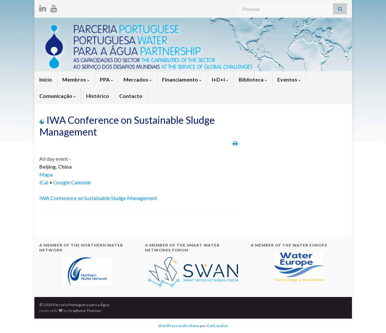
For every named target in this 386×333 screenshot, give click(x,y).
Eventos (289, 79)
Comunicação (57, 96)
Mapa (46, 174)
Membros (76, 79)
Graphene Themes (84, 310)
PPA (106, 79)
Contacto (130, 96)
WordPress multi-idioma (178, 326)
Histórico (97, 96)
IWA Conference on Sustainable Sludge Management (98, 198)
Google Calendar (72, 182)
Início (45, 79)
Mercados (137, 79)
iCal (43, 182)
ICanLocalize (217, 326)
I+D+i (220, 79)
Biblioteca (253, 79)
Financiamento (182, 79)
